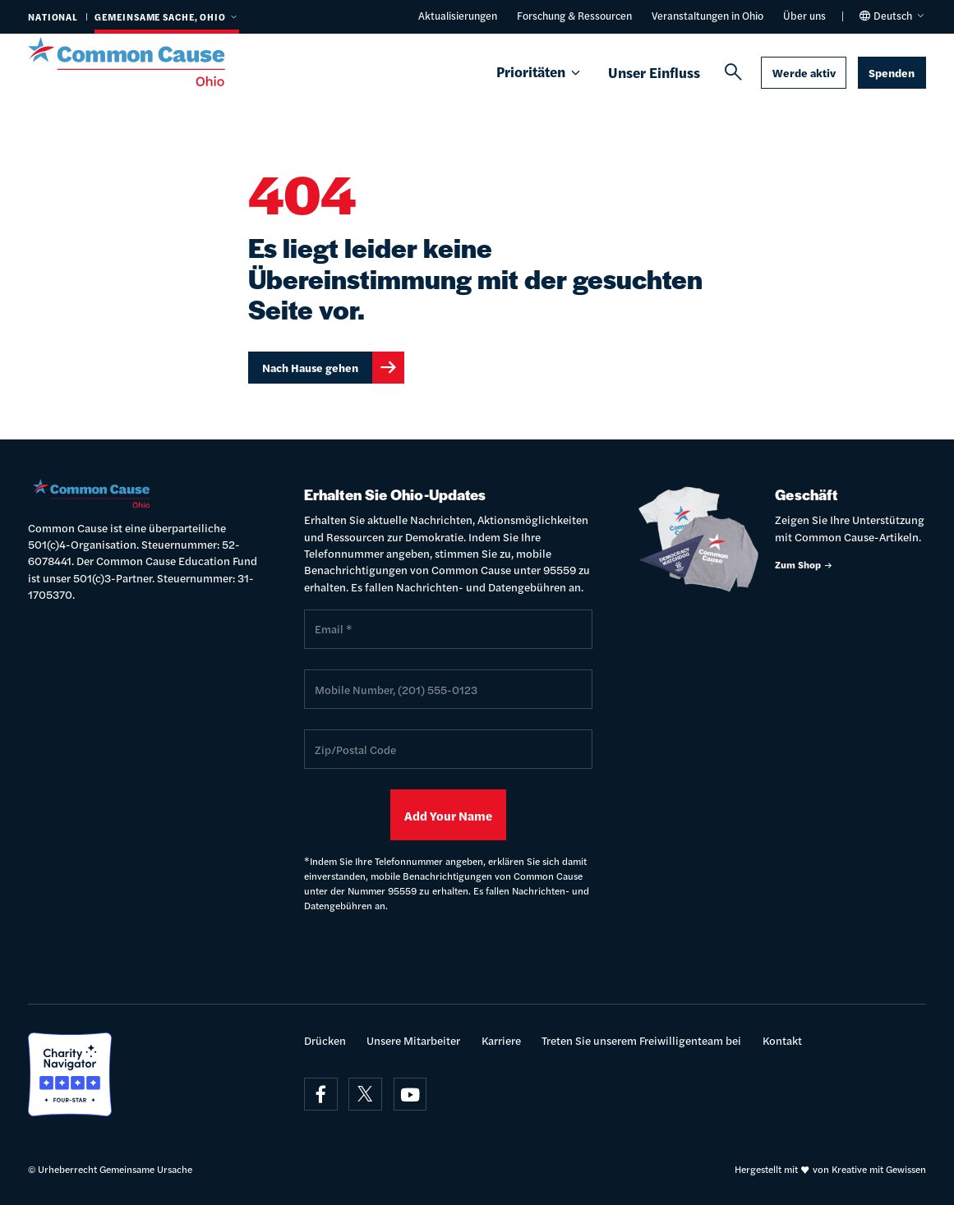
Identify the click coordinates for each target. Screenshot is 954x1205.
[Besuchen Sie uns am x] (365, 1094)
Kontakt (782, 1040)
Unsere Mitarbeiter (413, 1040)
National (53, 16)
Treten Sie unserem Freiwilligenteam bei (641, 1040)
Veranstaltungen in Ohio (707, 15)
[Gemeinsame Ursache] (144, 61)
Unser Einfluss (654, 72)
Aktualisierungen (457, 15)
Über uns (804, 15)
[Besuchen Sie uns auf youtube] (410, 1094)
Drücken (325, 1040)
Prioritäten (539, 73)
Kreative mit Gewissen (879, 1169)
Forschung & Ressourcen (574, 15)
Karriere (501, 1040)
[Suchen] (733, 72)
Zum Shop (804, 565)
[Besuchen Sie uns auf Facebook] (321, 1094)
